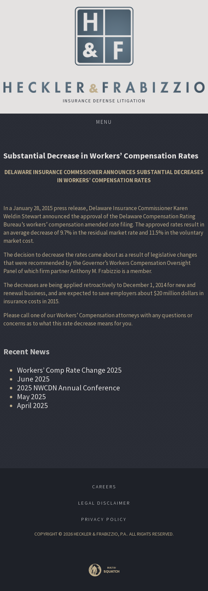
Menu (104, 122)
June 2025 (33, 379)
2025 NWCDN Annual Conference (68, 387)
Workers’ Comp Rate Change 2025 (69, 370)
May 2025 (31, 396)
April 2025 (32, 405)
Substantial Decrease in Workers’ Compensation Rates (100, 155)
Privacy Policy (104, 519)
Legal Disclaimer (104, 503)
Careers (104, 487)
